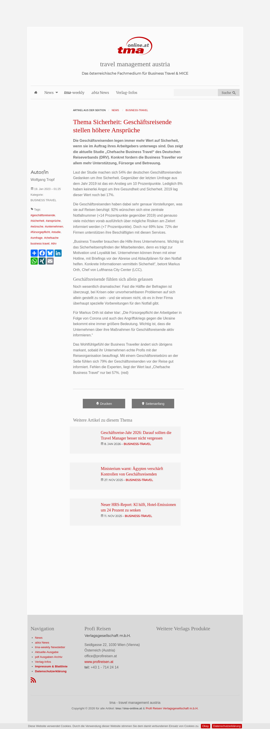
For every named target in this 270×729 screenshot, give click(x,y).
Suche (229, 93)
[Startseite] (135, 46)
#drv (54, 243)
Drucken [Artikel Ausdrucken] (104, 403)
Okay (205, 726)
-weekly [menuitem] (74, 92)
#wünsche (37, 226)
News (39, 637)
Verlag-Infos (43, 661)
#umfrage (37, 237)
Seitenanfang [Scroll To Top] (153, 403)
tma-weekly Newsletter (50, 647)
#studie (55, 232)
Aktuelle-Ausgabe (47, 652)
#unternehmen (54, 226)
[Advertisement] (135, 10)
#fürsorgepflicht (40, 232)
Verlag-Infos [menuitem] (126, 92)
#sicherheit (37, 220)
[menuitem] (36, 92)
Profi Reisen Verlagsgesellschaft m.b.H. (172, 708)
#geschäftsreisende (43, 215)
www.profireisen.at (99, 662)
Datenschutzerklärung (227, 726)
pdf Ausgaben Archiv (48, 657)
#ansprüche (53, 220)
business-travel (137, 444)
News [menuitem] (49, 92)
